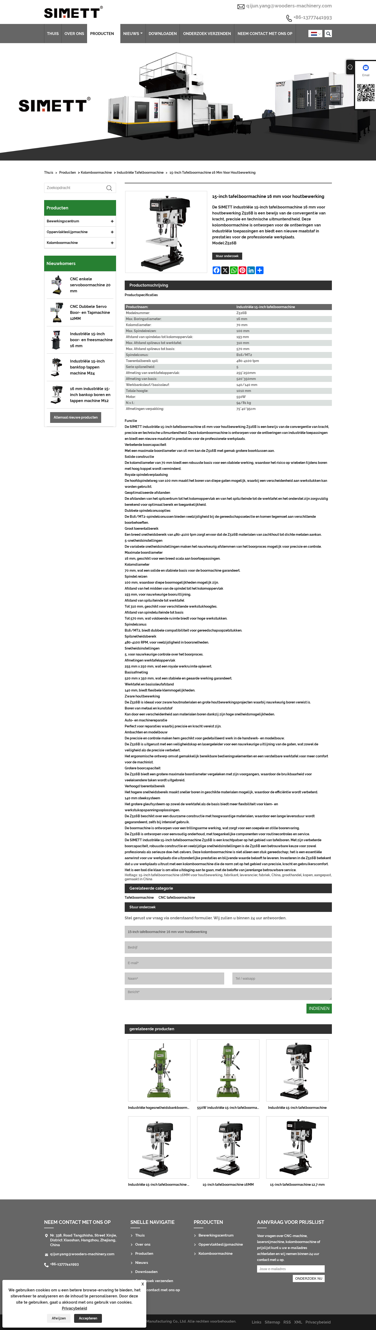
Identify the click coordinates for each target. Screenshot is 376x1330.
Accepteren (88, 1318)
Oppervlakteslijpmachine (67, 232)
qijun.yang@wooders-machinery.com (289, 6)
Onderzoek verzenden (207, 33)
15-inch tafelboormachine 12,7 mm (297, 1184)
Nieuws (133, 33)
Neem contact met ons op (265, 33)
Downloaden (163, 33)
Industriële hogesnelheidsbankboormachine (161, 1108)
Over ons (74, 33)
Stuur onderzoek (227, 256)
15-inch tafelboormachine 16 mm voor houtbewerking (213, 172)
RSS (287, 1322)
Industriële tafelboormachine (140, 172)
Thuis (53, 33)
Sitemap (272, 1322)
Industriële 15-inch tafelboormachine (297, 1108)
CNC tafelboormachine (177, 897)
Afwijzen (59, 1318)
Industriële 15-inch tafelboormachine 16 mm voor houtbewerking (161, 1184)
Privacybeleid (74, 1308)
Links (256, 1322)
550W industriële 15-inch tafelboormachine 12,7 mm (230, 1108)
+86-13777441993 (313, 17)
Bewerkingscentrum (63, 221)
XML (298, 1322)
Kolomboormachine (96, 172)
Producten (104, 33)
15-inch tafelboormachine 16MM (228, 1184)
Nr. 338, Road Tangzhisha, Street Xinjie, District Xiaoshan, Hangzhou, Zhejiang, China (83, 1240)
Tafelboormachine (139, 897)
